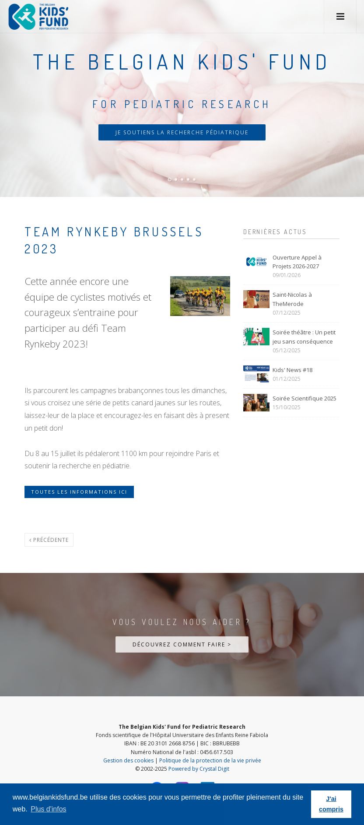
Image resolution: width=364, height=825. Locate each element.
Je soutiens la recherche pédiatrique (182, 132)
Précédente (49, 540)
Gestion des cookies (128, 760)
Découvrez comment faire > (182, 644)
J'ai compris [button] (331, 804)
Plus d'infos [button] (48, 809)
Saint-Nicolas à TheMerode (292, 299)
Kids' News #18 (292, 370)
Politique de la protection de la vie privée (210, 760)
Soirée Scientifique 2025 (304, 398)
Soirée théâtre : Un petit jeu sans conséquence (304, 336)
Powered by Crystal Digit (198, 768)
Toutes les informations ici (79, 491)
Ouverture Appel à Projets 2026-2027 (297, 261)
